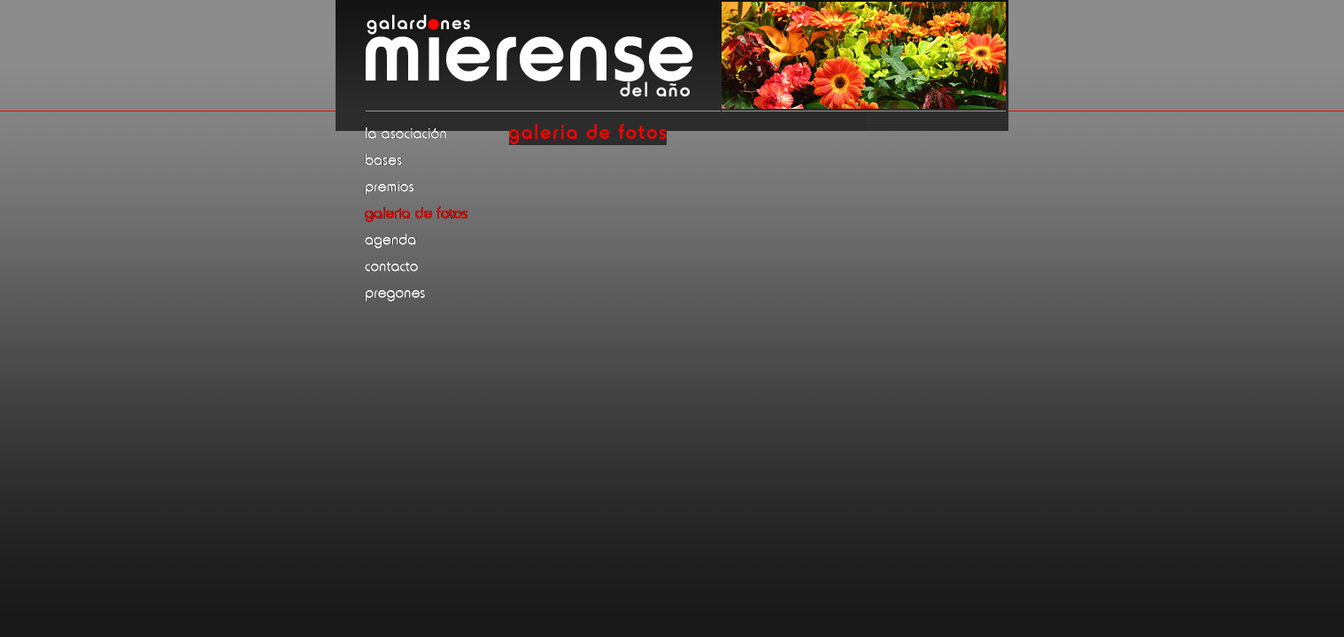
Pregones (435, 293)
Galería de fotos (435, 213)
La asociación (435, 133)
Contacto (435, 266)
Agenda (435, 239)
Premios (435, 186)
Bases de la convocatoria (435, 160)
